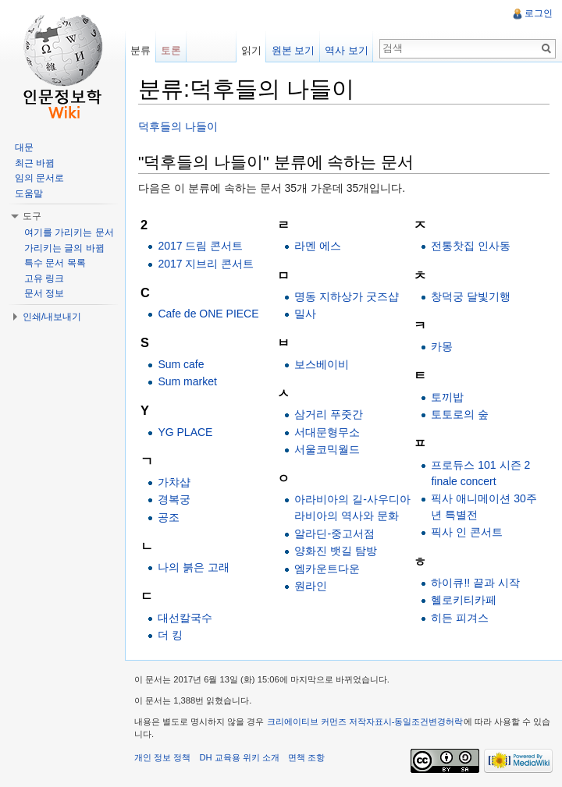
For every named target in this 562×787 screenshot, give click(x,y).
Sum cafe (181, 364)
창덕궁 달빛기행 (470, 296)
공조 (169, 517)
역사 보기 (346, 50)
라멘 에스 (317, 245)
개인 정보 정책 (162, 757)
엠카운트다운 (327, 568)
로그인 (539, 13)
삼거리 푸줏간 (328, 414)
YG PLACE (185, 432)
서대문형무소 (327, 432)
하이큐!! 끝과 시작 (475, 582)
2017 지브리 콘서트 (206, 263)
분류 (140, 50)
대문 (24, 147)
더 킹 (170, 635)
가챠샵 (174, 482)
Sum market (187, 381)
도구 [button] (32, 216)
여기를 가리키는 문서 (69, 232)
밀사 (305, 313)
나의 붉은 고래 (193, 567)
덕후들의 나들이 (178, 126)
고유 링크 (44, 278)
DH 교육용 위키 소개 (239, 757)
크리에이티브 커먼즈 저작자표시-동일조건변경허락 (365, 721)
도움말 (29, 193)
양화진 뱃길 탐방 (335, 550)
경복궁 (174, 499)
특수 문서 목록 (55, 262)
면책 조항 (306, 757)
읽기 (251, 50)
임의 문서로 (39, 177)
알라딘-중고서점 (334, 533)
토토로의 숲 (460, 414)
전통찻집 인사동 (470, 245)
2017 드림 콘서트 (200, 245)
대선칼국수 (185, 618)
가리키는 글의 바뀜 (64, 248)
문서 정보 (44, 293)
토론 (171, 50)
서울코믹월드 (327, 449)
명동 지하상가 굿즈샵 (346, 296)
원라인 (310, 586)
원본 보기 (293, 50)
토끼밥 (447, 397)
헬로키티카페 (463, 600)
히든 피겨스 (460, 618)
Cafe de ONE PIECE (208, 313)
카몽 (442, 346)
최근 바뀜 (35, 163)
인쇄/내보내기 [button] (52, 316)
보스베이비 (321, 364)
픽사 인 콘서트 (467, 532)
